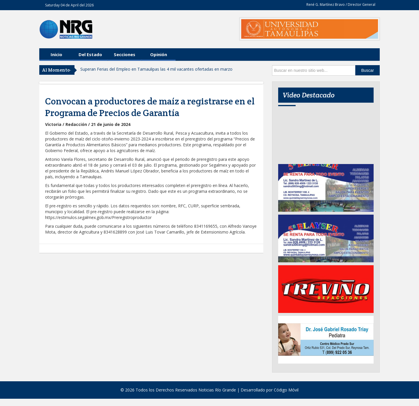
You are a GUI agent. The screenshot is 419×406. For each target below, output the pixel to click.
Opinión (158, 54)
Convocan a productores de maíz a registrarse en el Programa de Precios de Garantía (150, 107)
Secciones (124, 54)
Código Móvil (286, 390)
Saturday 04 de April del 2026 (69, 5)
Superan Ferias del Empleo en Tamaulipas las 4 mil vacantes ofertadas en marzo (156, 69)
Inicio (56, 54)
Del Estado (90, 54)
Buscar (367, 70)
